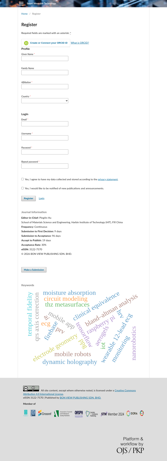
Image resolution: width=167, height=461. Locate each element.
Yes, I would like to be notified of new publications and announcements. (62, 188)
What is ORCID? (80, 42)
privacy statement (108, 179)
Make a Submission (34, 269)
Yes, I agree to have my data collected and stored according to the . (69, 179)
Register (28, 198)
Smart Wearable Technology (41, 3)
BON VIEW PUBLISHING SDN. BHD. (80, 397)
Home (24, 13)
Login (41, 198)
